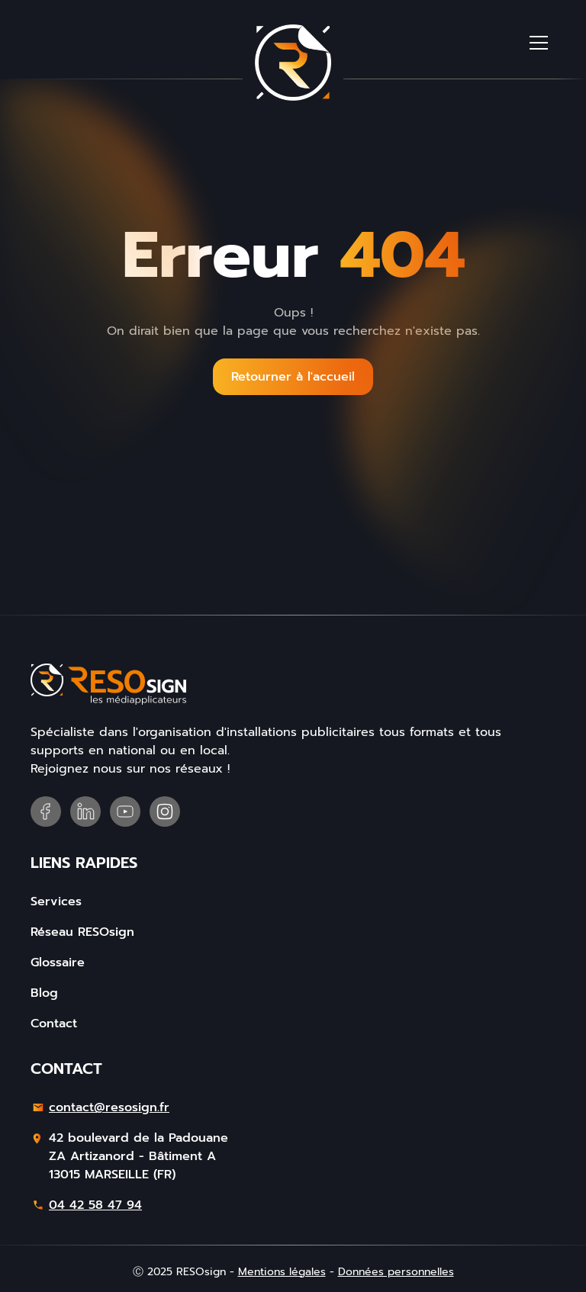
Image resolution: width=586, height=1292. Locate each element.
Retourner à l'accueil (293, 377)
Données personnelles (396, 1272)
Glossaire (58, 962)
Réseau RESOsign (82, 932)
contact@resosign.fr (109, 1107)
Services (56, 901)
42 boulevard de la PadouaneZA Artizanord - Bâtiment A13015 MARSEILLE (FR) (138, 1156)
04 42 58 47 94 (95, 1205)
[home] (293, 62)
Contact (54, 1023)
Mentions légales (282, 1272)
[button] (538, 42)
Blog (44, 993)
